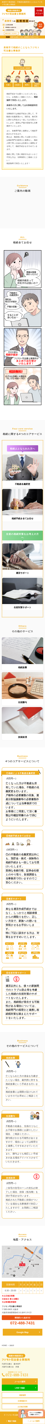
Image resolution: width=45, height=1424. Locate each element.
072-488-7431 (22, 1323)
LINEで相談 (20, 1388)
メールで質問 (19, 1382)
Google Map (22, 1332)
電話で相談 (11, 1421)
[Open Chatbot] (31, 1413)
